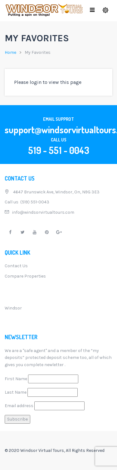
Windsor (13, 308)
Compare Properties (25, 276)
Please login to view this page (47, 82)
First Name (16, 378)
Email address (19, 405)
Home (10, 52)
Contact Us (16, 265)
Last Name (16, 392)
